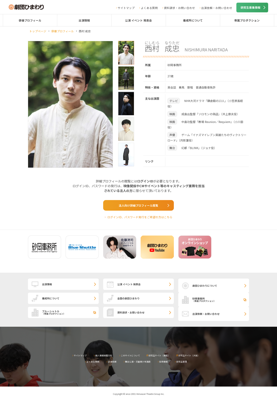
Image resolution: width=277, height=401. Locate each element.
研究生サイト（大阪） (189, 355)
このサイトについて (130, 355)
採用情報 (163, 361)
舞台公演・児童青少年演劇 (138, 361)
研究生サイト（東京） (159, 355)
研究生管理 (181, 361)
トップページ (37, 31)
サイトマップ (126, 8)
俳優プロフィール (30, 20)
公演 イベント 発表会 (138, 20)
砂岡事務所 (220, 299)
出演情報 (84, 20)
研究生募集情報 (250, 7)
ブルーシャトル (70, 312)
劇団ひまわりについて (204, 285)
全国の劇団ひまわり (128, 298)
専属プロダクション (247, 20)
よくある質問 (149, 8)
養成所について (193, 20)
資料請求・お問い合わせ (179, 8)
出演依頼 (112, 361)
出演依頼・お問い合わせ (216, 8)
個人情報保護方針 (103, 355)
